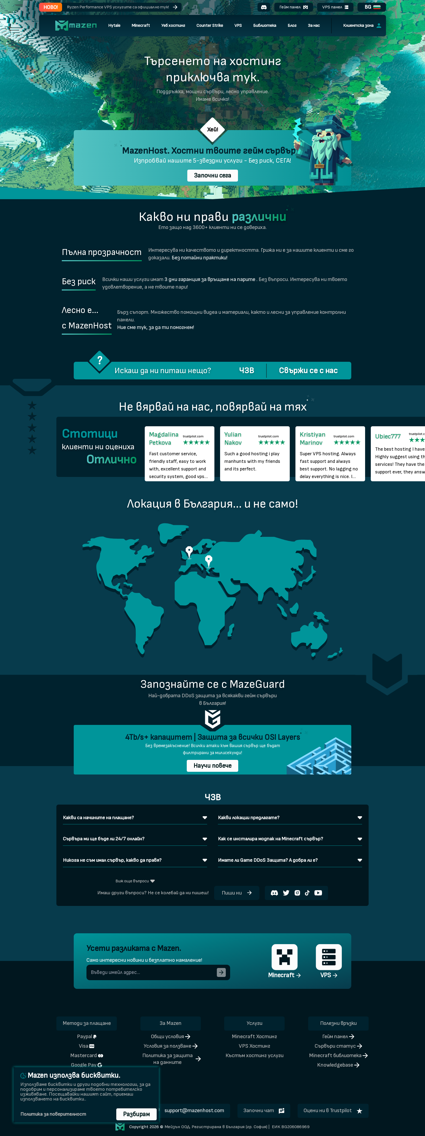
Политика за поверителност (53, 1114)
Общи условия (170, 1036)
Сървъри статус (338, 1046)
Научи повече (212, 766)
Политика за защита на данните (171, 1059)
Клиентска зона (362, 25)
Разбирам (136, 1114)
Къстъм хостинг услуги (255, 1055)
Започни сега (212, 175)
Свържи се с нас (308, 371)
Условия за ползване (171, 1046)
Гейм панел (293, 7)
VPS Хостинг (254, 1046)
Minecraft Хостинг (254, 1036)
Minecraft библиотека (338, 1055)
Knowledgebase (338, 1065)
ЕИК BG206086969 (290, 1126)
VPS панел (335, 7)
